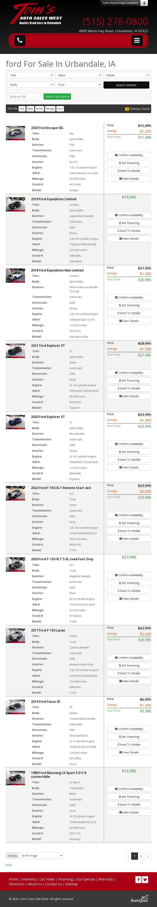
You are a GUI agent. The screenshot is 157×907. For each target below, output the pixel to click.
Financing (66, 879)
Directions (16, 884)
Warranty (106, 879)
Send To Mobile (129, 171)
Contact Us (53, 884)
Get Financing (129, 163)
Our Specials (85, 879)
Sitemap (71, 884)
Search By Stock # (57, 96)
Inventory (28, 879)
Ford (9, 865)
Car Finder (47, 879)
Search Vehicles (126, 85)
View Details (129, 179)
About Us (35, 884)
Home (13, 879)
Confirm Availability (129, 155)
